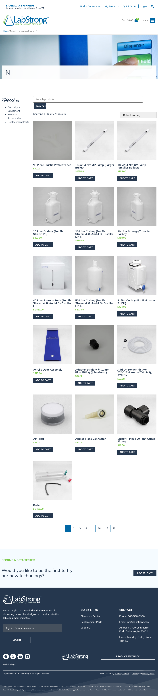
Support (85, 627)
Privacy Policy (148, 673)
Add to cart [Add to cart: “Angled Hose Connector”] (85, 449)
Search (41, 106)
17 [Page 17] (106, 528)
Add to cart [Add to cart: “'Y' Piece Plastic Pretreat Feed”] (43, 175)
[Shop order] (138, 115)
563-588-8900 (136, 616)
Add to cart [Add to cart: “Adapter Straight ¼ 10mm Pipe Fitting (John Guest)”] (85, 383)
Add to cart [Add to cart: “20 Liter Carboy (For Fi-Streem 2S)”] (43, 244)
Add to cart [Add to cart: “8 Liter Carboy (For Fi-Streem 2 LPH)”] (127, 313)
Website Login (9, 664)
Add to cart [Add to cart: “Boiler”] (43, 516)
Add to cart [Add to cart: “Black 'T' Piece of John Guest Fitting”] (127, 452)
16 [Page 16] (99, 528)
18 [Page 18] (114, 528)
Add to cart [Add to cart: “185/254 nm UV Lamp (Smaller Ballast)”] (127, 178)
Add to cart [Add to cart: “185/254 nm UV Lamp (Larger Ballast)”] (85, 178)
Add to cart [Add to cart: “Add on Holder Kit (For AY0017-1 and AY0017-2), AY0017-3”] (127, 385)
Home (5, 31)
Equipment (14, 110)
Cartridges (14, 107)
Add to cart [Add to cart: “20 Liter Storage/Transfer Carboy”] (127, 244)
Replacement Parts (18, 121)
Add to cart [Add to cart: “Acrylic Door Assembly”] (43, 380)
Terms (135, 673)
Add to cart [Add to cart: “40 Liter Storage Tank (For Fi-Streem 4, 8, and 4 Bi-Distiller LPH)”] (43, 316)
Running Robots (121, 673)
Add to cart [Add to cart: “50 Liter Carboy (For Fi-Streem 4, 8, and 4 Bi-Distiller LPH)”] (85, 316)
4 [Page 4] (86, 528)
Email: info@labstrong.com (134, 621)
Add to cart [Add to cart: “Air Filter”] (43, 449)
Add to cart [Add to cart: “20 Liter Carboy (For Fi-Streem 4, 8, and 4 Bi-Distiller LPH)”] (85, 247)
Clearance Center (90, 616)
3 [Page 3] (80, 528)
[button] (152, 6)
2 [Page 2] (74, 528)
